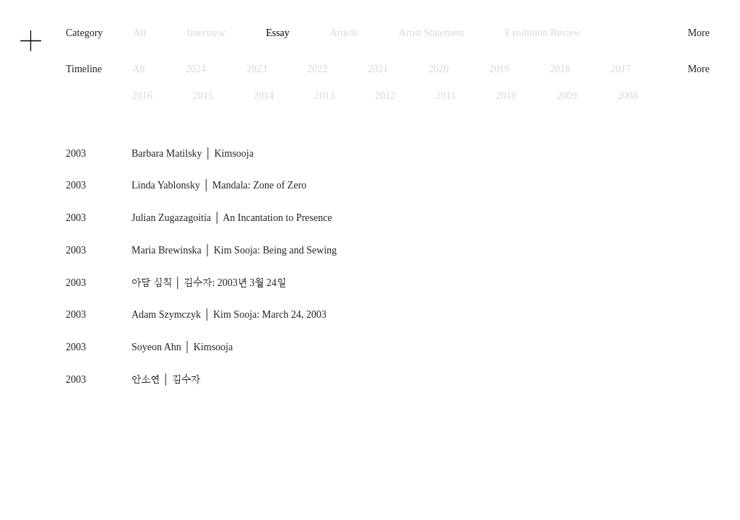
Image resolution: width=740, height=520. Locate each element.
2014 (264, 95)
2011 (445, 95)
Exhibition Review (543, 32)
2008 (628, 95)
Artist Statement (431, 32)
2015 (203, 95)
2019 (499, 69)
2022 (317, 69)
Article (344, 32)
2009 (567, 95)
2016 (142, 95)
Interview (205, 32)
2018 (560, 69)
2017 (621, 69)
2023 (256, 69)
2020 (439, 69)
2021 (378, 69)
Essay (278, 32)
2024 (196, 69)
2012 (385, 95)
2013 (324, 95)
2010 (506, 95)
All (139, 32)
